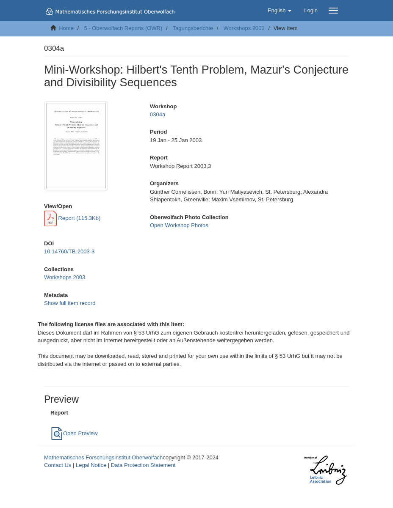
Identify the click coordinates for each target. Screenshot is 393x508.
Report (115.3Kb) (72, 218)
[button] (279, 10)
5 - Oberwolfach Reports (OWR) (123, 28)
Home (66, 28)
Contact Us (57, 465)
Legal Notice (91, 465)
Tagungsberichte (193, 28)
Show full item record (69, 303)
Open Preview (74, 433)
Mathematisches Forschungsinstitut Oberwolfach (103, 457)
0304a (157, 114)
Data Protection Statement (143, 465)
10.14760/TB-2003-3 (69, 251)
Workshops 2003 (243, 28)
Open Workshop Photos (179, 225)
